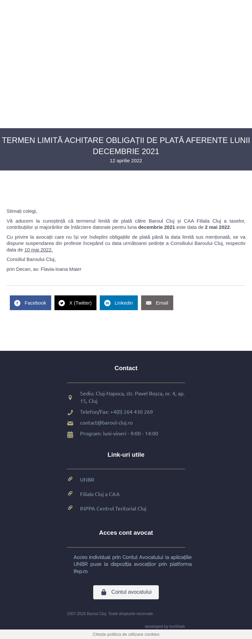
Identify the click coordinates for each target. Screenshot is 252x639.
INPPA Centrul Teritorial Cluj (113, 508)
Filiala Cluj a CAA (100, 493)
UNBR (87, 479)
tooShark (177, 626)
